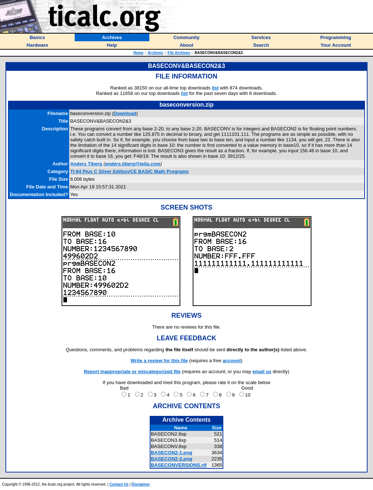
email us (261, 371)
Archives (155, 53)
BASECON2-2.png (171, 459)
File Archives (179, 53)
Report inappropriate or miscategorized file (132, 371)
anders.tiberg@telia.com (132, 163)
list (215, 88)
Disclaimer (140, 484)
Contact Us (119, 484)
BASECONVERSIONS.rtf (179, 465)
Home (138, 53)
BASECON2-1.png (171, 452)
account (232, 360)
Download (125, 113)
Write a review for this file (159, 360)
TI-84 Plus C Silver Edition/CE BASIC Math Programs (129, 171)
